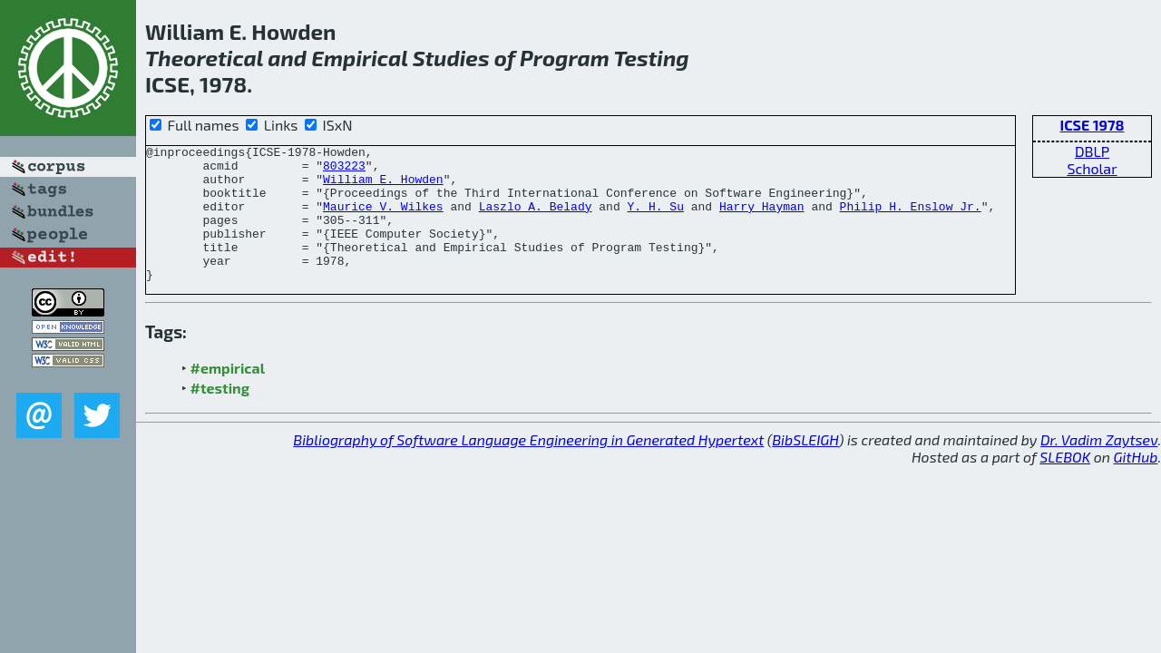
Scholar (1092, 168)
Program (565, 57)
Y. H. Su (655, 219)
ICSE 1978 (1092, 124)
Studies (451, 57)
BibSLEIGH (805, 466)
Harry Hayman (762, 219)
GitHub (1136, 483)
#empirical (227, 395)
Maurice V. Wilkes (383, 219)
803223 (344, 170)
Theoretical (204, 57)
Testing (650, 57)
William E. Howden (383, 187)
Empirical (359, 57)
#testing (219, 415)
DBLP (1092, 151)
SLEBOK (1064, 483)
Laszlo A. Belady (535, 219)
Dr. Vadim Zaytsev (1098, 466)
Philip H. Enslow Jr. (910, 219)
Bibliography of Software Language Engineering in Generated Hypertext (528, 466)
